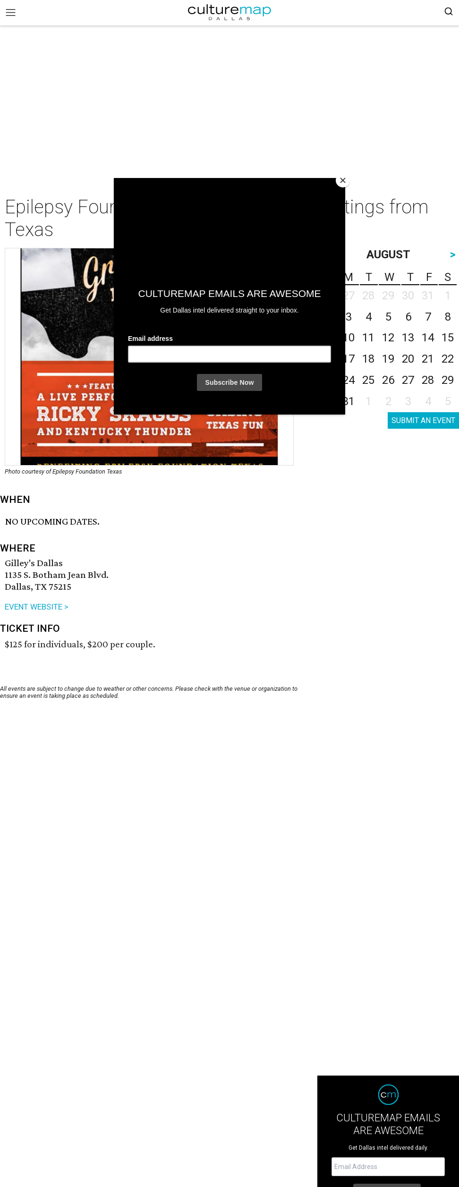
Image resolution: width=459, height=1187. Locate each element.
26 (388, 380)
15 (448, 337)
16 (329, 358)
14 (428, 337)
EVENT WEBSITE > (36, 606)
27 (408, 380)
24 (348, 380)
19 (388, 358)
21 (428, 358)
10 (348, 337)
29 (448, 380)
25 (368, 380)
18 (368, 358)
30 (329, 401)
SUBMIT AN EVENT (423, 420)
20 (408, 358)
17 (348, 358)
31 (348, 401)
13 (408, 337)
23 (329, 380)
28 (428, 380)
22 (448, 358)
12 (388, 337)
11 (368, 337)
